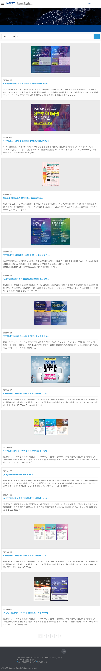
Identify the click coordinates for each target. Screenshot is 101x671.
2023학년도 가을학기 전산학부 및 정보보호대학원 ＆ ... (26, 253)
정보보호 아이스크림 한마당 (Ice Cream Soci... (23, 196)
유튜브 (57, 651)
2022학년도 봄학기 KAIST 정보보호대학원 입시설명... (26, 449)
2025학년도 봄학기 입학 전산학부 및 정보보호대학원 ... (26, 82)
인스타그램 (38, 651)
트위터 (51, 651)
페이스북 (45, 651)
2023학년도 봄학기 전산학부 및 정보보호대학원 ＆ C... (26, 334)
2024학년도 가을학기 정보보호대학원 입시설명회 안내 (26, 139)
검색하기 (97, 36)
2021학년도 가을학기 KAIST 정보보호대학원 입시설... (26, 554)
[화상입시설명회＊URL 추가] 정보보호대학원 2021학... (26, 611)
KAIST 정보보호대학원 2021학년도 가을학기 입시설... (26, 496)
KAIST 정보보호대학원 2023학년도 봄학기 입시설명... (26, 277)
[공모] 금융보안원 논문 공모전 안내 (18, 473)
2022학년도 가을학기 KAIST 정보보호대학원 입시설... (26, 391)
